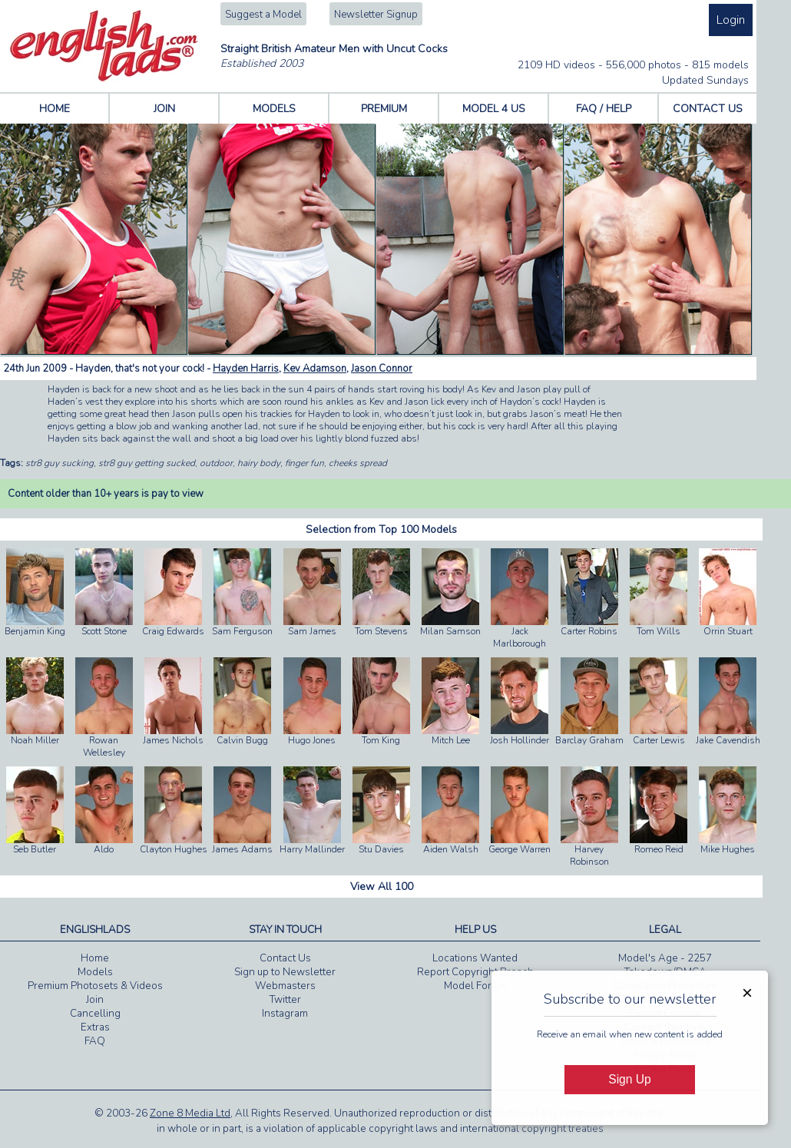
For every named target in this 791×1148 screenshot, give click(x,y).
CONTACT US (708, 108)
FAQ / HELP (603, 108)
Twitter (285, 1000)
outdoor (216, 463)
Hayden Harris (246, 368)
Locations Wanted (475, 958)
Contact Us (285, 958)
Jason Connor (381, 368)
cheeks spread (358, 463)
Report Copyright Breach (475, 972)
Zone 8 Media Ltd (190, 1113)
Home (95, 958)
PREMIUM (384, 108)
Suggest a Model (263, 15)
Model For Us (475, 986)
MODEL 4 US (493, 108)
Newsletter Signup (376, 15)
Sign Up (629, 1079)
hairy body (258, 463)
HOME (54, 108)
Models (95, 972)
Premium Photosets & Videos (95, 986)
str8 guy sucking (59, 463)
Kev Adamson (314, 368)
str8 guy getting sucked (146, 463)
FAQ (94, 1041)
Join (95, 1000)
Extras (95, 1027)
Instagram (285, 1014)
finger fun (304, 463)
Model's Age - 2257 (665, 958)
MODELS (274, 108)
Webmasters (285, 986)
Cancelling (95, 1014)
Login (731, 20)
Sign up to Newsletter (285, 972)
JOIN (164, 108)
